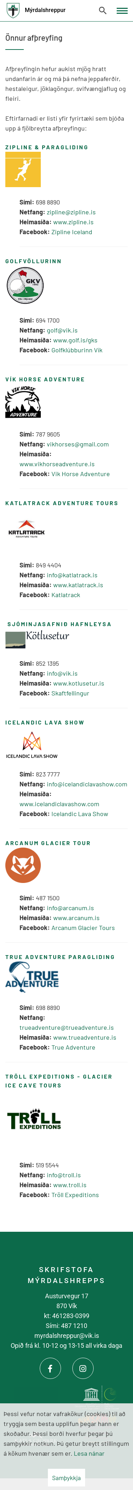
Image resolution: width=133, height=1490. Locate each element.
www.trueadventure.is (85, 1037)
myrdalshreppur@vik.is (66, 1335)
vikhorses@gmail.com (78, 444)
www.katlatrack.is (78, 585)
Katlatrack (65, 595)
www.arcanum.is (76, 918)
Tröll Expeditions (75, 1195)
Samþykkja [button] (66, 1477)
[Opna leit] (103, 11)
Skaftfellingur (70, 693)
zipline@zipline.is (71, 212)
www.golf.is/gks (75, 340)
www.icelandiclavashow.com (59, 804)
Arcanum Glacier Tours (83, 927)
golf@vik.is (62, 330)
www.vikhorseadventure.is (57, 464)
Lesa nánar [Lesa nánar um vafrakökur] (89, 1453)
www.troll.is (70, 1185)
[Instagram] (83, 1368)
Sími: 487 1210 (66, 1325)
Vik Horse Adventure (80, 474)
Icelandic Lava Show (79, 814)
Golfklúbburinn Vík (76, 350)
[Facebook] (50, 1368)
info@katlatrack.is (72, 575)
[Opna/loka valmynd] (122, 11)
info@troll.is (64, 1175)
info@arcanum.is (70, 908)
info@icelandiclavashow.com (87, 784)
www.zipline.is (73, 222)
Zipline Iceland (71, 232)
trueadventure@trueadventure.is (67, 1027)
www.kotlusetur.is (78, 683)
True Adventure (73, 1047)
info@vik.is (62, 673)
